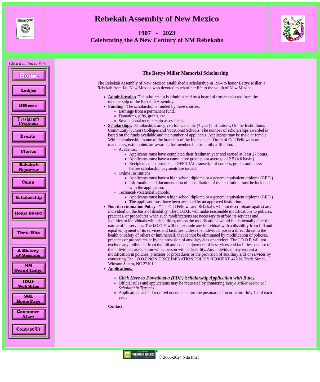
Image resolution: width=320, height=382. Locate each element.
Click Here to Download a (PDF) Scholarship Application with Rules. (187, 278)
